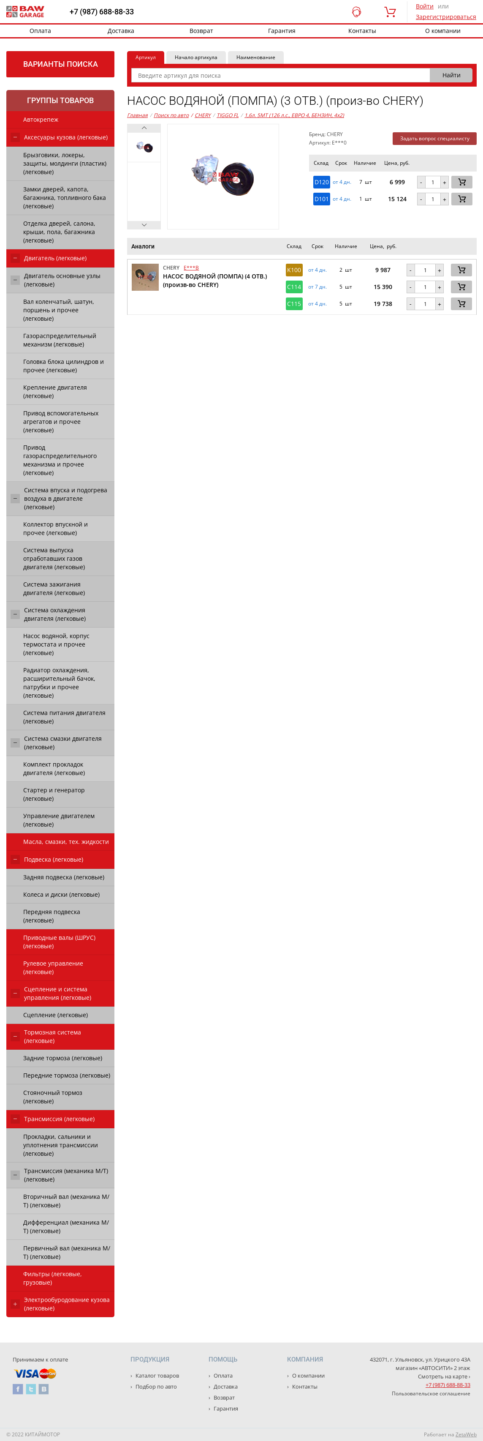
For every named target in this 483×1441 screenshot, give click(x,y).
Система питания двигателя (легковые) (64, 717)
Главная (137, 115)
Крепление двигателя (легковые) (55, 391)
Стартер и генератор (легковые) (54, 794)
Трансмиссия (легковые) (59, 1119)
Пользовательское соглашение (431, 1393)
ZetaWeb (466, 1434)
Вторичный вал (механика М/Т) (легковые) (66, 1201)
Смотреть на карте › (444, 1376)
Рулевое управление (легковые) (53, 967)
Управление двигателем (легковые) (59, 820)
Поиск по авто (171, 115)
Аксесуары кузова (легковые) (66, 137)
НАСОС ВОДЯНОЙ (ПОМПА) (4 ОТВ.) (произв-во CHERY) (215, 280)
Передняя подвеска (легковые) (51, 916)
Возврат (201, 31)
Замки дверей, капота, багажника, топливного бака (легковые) (64, 197)
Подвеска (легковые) (53, 859)
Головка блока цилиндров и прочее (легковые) (63, 366)
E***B (191, 267)
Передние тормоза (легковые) (66, 1075)
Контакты (362, 31)
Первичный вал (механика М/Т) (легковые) (66, 1252)
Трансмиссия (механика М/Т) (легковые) (66, 1175)
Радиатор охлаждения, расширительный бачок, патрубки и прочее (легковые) (59, 682)
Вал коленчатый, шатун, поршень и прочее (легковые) (58, 309)
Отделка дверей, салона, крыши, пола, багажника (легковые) (59, 231)
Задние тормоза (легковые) (62, 1058)
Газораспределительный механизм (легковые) (59, 340)
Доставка (121, 31)
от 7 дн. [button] (317, 286)
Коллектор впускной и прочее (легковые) (55, 528)
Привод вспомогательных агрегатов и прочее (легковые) (60, 421)
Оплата (40, 31)
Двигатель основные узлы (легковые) (62, 280)
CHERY (201, 115)
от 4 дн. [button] (342, 182)
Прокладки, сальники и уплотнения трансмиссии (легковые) (60, 1145)
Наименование (255, 57)
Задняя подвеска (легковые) (63, 877)
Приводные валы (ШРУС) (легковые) (59, 941)
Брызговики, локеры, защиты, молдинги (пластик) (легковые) (64, 163)
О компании (308, 1375)
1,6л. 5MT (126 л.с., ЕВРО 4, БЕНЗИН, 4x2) (294, 115)
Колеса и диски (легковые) (61, 894)
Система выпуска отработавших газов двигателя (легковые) (54, 558)
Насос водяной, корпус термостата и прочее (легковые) (56, 644)
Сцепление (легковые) (55, 1015)
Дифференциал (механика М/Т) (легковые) (66, 1226)
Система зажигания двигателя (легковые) (54, 588)
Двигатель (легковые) (55, 258)
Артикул (146, 57)
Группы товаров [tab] (60, 100)
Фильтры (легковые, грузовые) (52, 1278)
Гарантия (282, 31)
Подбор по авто (155, 1386)
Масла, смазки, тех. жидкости (66, 842)
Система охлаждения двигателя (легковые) (55, 614)
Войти (425, 6)
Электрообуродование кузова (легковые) (67, 1304)
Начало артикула (196, 57)
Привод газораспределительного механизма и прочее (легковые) (60, 460)
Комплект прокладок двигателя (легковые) (54, 768)
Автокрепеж (40, 119)
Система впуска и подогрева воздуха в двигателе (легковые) (65, 498)
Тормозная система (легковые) (52, 1036)
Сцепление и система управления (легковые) (57, 993)
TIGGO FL (228, 115)
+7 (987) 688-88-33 (102, 12)
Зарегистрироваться (446, 17)
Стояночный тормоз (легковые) (52, 1097)
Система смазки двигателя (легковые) (63, 742)
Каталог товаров (156, 1375)
